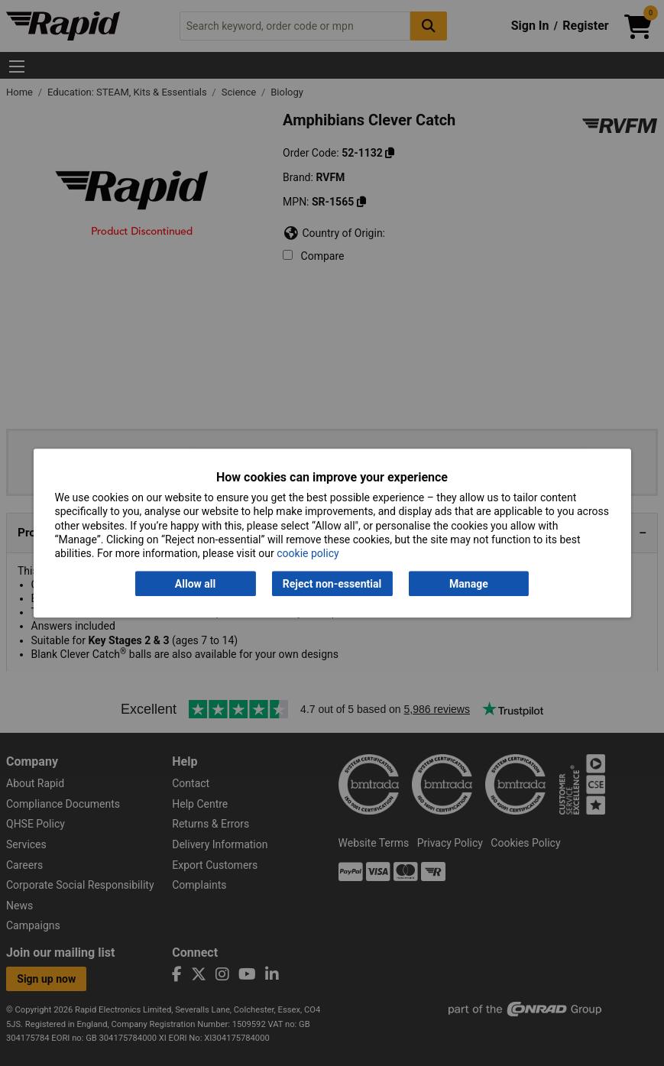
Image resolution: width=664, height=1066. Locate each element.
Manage (468, 584)
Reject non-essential (332, 584)
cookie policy (307, 553)
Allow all (195, 584)
